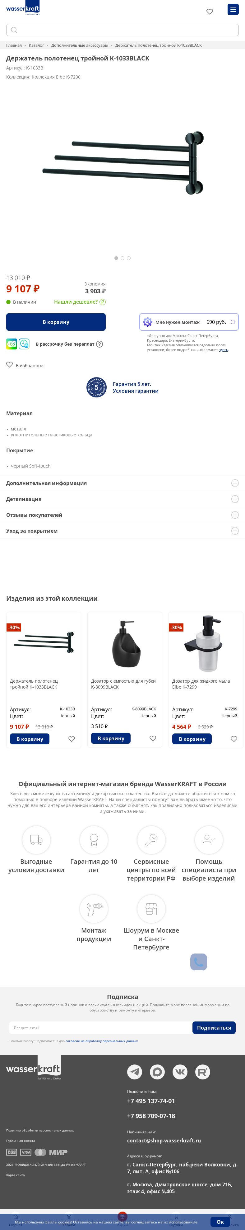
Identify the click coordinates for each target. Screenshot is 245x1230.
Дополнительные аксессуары (79, 45)
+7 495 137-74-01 (151, 1101)
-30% (14, 627)
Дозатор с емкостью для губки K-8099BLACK (123, 684)
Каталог (36, 45)
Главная (14, 45)
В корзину (56, 322)
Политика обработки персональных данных (40, 1130)
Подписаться (214, 1027)
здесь (223, 349)
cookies (64, 1222)
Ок (220, 1221)
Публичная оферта (20, 1140)
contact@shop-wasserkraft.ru (164, 1140)
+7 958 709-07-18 (151, 1116)
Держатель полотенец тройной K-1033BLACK (34, 684)
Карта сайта (15, 1175)
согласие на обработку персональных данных (102, 1041)
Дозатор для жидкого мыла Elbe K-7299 (201, 684)
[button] (116, 258)
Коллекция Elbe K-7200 (56, 77)
